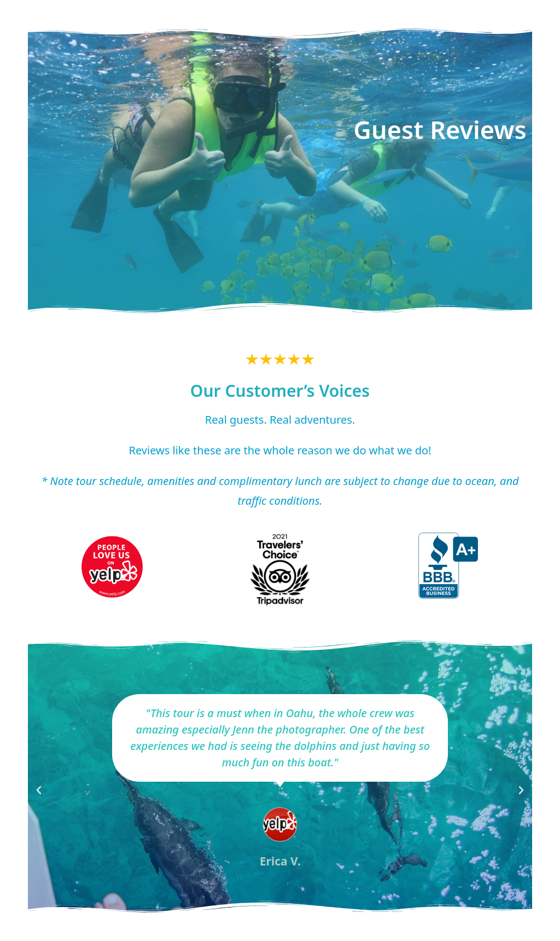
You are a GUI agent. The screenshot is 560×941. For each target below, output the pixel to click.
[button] (38, 790)
